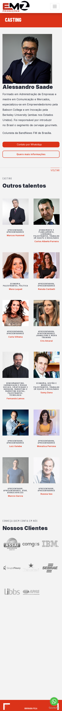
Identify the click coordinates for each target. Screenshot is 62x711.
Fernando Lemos (15, 398)
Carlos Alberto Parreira (46, 241)
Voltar (55, 170)
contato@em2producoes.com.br (20, 676)
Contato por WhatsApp (29, 144)
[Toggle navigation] (54, 6)
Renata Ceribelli (46, 289)
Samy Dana (47, 392)
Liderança (46, 234)
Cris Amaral (46, 340)
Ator (24, 490)
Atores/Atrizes (15, 492)
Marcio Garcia (15, 496)
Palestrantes (41, 236)
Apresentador (15, 230)
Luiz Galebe (15, 446)
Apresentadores (15, 232)
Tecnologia (15, 395)
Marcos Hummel (15, 235)
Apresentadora (46, 283)
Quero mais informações (31, 154)
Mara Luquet (15, 289)
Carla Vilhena (15, 336)
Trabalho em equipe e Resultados (47, 237)
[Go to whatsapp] (54, 701)
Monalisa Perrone (46, 446)
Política (23, 285)
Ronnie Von (46, 494)
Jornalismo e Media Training (46, 336)
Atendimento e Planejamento (46, 231)
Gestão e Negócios (49, 384)
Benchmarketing (15, 383)
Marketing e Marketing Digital (16, 390)
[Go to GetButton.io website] (54, 708)
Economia (15, 283)
